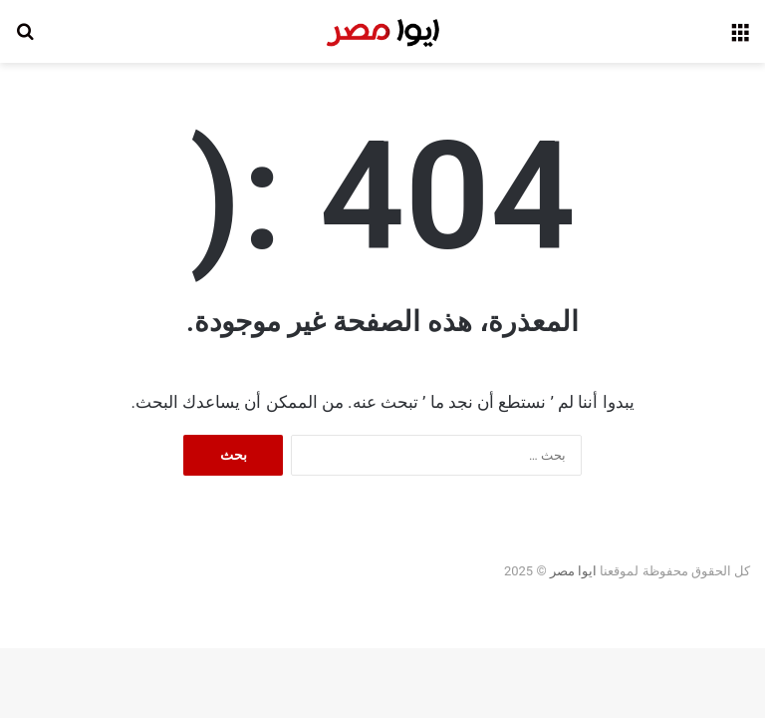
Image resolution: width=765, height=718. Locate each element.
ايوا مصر (573, 570)
